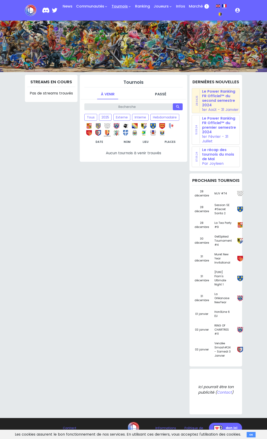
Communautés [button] (92, 6)
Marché (199, 6)
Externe (122, 117)
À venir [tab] (108, 94)
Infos (180, 6)
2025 (105, 117)
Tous (91, 117)
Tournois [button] (121, 6)
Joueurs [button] (163, 6)
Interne (140, 117)
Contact (224, 392)
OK (251, 434)
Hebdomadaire (165, 117)
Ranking (142, 6)
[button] (237, 10)
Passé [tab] (160, 94)
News (67, 6)
